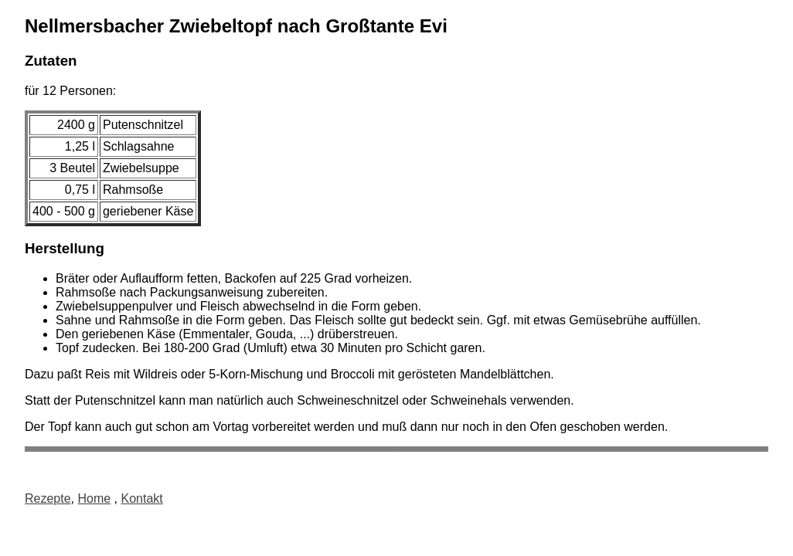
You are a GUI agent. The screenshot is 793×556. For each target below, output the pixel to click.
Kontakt (142, 498)
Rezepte (48, 498)
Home (94, 498)
